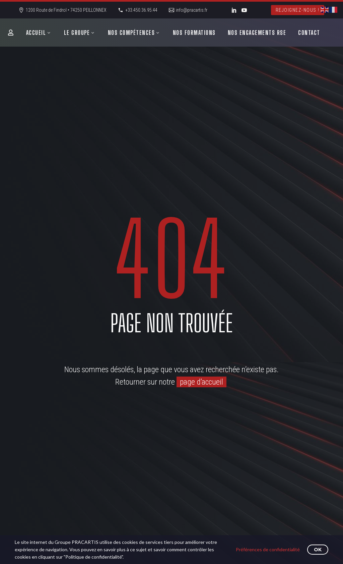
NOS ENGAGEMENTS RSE (257, 33)
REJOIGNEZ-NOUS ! (298, 10)
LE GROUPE (77, 33)
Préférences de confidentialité (268, 549)
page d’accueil (201, 382)
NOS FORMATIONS (194, 33)
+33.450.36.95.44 (141, 10)
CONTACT (309, 33)
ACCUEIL (36, 33)
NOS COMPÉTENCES (131, 33)
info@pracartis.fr (191, 10)
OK (318, 550)
